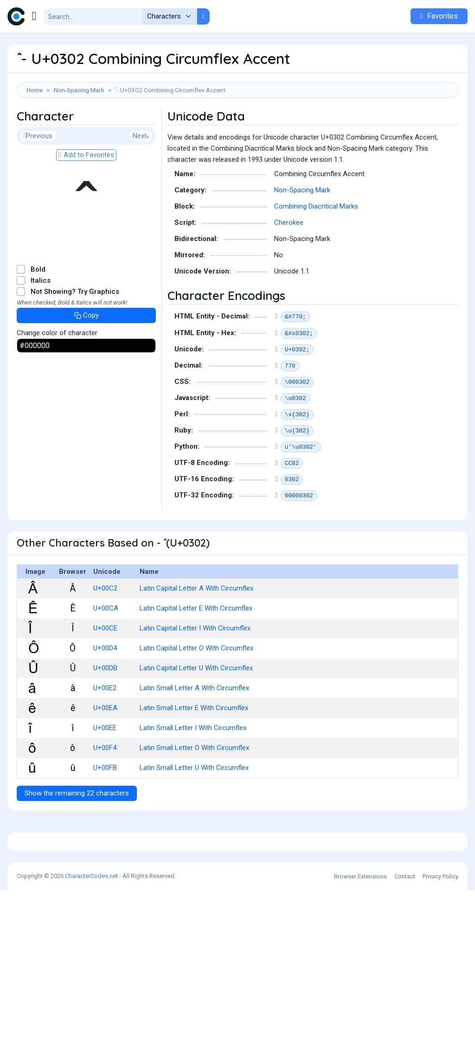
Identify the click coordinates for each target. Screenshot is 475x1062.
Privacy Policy (440, 1047)
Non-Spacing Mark (79, 90)
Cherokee (288, 264)
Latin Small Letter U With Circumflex (194, 809)
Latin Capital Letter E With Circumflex (196, 650)
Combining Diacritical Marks (316, 248)
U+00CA (105, 650)
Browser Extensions (360, 1047)
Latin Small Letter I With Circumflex (193, 769)
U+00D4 (105, 690)
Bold (38, 311)
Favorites (439, 16)
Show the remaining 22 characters (77, 835)
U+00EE (104, 769)
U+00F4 (104, 789)
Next (141, 177)
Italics (41, 322)
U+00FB (105, 809)
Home (34, 90)
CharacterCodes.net (91, 1047)
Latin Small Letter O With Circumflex (194, 789)
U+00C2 (105, 630)
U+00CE (105, 670)
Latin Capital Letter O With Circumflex (196, 690)
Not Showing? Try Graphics (75, 333)
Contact (404, 1047)
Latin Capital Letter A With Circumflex (196, 630)
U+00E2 (104, 729)
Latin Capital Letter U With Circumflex (196, 710)
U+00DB (105, 710)
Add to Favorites (86, 196)
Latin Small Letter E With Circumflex (194, 749)
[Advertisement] (237, 128)
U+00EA (105, 749)
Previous (38, 177)
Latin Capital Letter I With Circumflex (195, 670)
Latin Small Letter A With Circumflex (194, 729)
